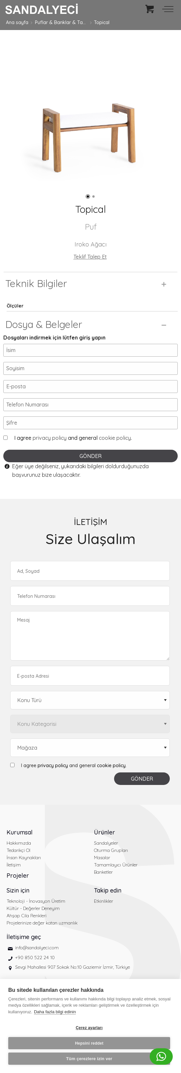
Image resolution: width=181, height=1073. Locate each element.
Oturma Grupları (111, 850)
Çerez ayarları (89, 1027)
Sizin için (18, 890)
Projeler (18, 875)
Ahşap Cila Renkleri (26, 916)
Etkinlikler (103, 901)
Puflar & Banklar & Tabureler (61, 22)
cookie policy (115, 438)
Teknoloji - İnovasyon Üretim (36, 901)
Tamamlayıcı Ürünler (115, 865)
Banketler (103, 872)
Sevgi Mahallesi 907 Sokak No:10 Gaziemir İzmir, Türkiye (72, 967)
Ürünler (104, 832)
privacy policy (50, 438)
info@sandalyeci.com (37, 948)
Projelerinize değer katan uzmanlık (42, 923)
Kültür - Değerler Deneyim (33, 908)
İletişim (14, 865)
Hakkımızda (19, 843)
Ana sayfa (17, 22)
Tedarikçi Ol (18, 850)
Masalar (102, 858)
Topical (101, 22)
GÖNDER (90, 456)
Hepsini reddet (89, 1043)
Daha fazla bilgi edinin (55, 1011)
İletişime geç (24, 937)
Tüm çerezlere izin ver (89, 1058)
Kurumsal (20, 832)
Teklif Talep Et (90, 256)
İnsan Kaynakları (24, 858)
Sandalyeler (106, 843)
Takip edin (107, 890)
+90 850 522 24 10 (35, 957)
